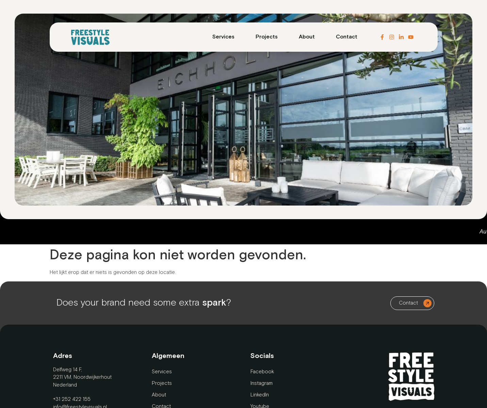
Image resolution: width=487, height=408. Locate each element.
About (307, 36)
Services (223, 36)
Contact (346, 36)
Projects (267, 36)
